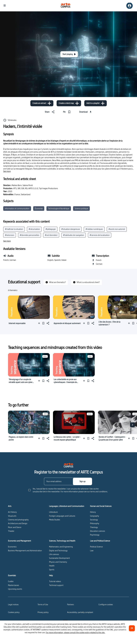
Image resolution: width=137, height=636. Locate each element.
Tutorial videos (55, 581)
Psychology (94, 534)
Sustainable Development (59, 558)
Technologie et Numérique (58, 208)
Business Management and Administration (25, 550)
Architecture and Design (17, 523)
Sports (51, 569)
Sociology (94, 519)
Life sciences (54, 554)
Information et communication (17, 208)
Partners (70, 604)
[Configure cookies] (105, 604)
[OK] (132, 628)
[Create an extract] (41, 103)
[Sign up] (82, 481)
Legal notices (13, 604)
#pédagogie (50, 229)
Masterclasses (13, 585)
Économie (39, 208)
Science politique (81, 208)
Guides (11, 581)
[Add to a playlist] (95, 103)
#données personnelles (29, 235)
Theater (11, 531)
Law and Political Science (100, 541)
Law (91, 550)
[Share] (50, 111)
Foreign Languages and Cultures (62, 515)
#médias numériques (94, 229)
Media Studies (54, 519)
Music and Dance (14, 527)
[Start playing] (69, 54)
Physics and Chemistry (58, 562)
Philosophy (94, 523)
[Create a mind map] (69, 103)
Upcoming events (15, 589)
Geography (94, 515)
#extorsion (9, 235)
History (93, 512)
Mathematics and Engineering (61, 546)
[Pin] (67, 111)
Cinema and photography (18, 519)
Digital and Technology (58, 550)
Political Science (96, 546)
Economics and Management (19, 541)
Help (51, 575)
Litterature (53, 512)
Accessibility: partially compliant (80, 612)
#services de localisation (100, 235)
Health (51, 565)
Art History (12, 512)
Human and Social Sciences (101, 506)
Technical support (56, 585)
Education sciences (97, 531)
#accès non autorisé (117, 229)
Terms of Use (43, 604)
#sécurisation (34, 229)
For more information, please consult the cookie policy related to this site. (75, 632)
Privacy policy (43, 612)
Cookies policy (14, 612)
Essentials (12, 575)
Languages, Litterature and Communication (66, 506)
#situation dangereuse (70, 229)
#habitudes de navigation (73, 235)
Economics (12, 546)
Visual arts (12, 515)
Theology (94, 527)
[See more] (7, 171)
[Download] (85, 111)
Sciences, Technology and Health (62, 541)
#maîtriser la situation (14, 229)
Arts (9, 506)
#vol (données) (51, 235)
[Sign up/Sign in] (129, 6)
